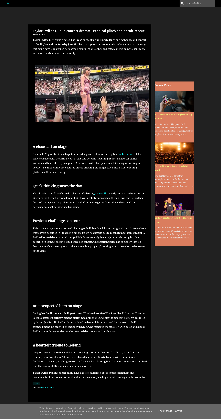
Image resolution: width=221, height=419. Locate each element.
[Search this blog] (200, 3)
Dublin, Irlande (47, 387)
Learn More (165, 411)
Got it (178, 411)
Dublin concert (126, 154)
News (36, 384)
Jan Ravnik (100, 193)
